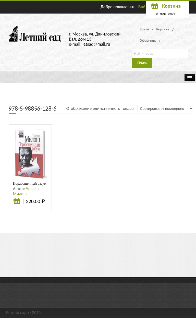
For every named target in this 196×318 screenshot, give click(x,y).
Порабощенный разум (29, 183)
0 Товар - (166, 14)
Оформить (148, 40)
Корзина (162, 29)
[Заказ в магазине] (165, 108)
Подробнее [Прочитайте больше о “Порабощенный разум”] (17, 201)
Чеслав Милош (26, 191)
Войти (144, 6)
